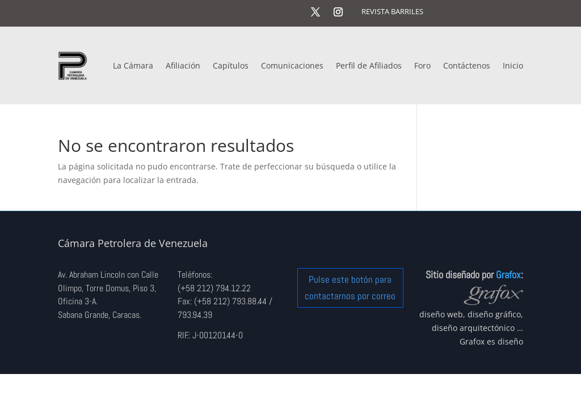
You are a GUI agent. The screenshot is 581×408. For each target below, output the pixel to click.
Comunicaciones (292, 65)
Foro (422, 65)
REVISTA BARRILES (392, 11)
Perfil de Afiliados (369, 65)
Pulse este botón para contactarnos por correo (350, 287)
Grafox (508, 274)
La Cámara (133, 65)
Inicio (513, 65)
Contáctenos (466, 65)
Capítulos (231, 65)
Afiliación (183, 65)
